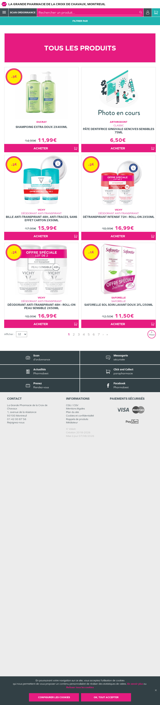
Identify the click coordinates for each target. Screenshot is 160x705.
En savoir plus (135, 683)
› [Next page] (103, 598)
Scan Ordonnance (22, 12)
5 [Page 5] (89, 598)
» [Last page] (107, 598)
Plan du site (72, 675)
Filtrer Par (80, 21)
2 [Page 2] (74, 598)
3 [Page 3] (79, 598)
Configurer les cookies (54, 697)
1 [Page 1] (69, 598)
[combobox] (89, 12)
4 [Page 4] (84, 598)
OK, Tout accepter (106, 697)
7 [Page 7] (99, 598)
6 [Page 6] (94, 598)
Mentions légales (75, 672)
